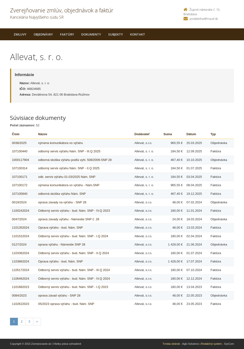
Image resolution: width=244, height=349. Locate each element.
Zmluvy (20, 34)
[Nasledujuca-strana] (37, 322)
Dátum (191, 134)
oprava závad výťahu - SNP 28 (59, 295)
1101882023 (20, 287)
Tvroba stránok (171, 343)
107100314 (19, 168)
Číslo (16, 134)
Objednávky (43, 34)
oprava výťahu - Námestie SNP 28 (61, 244)
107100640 (19, 193)
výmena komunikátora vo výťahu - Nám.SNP (68, 185)
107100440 (19, 151)
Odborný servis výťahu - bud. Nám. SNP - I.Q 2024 (73, 236)
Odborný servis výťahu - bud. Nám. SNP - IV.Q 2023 (74, 210)
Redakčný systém (211, 343)
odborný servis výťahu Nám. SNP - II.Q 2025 (69, 168)
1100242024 (20, 210)
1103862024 (20, 261)
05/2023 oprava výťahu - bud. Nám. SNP (66, 304)
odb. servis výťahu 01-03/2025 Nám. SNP (66, 177)
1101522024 (20, 236)
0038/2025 (19, 143)
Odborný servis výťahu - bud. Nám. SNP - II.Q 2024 (73, 253)
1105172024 (20, 270)
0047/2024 (19, 219)
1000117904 (20, 160)
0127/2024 (19, 244)
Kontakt (137, 34)
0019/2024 (19, 202)
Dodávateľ (142, 134)
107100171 (19, 177)
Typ (213, 134)
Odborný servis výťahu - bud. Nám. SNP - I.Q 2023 (73, 287)
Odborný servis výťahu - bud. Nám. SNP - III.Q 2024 (74, 270)
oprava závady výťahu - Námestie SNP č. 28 (68, 219)
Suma (167, 134)
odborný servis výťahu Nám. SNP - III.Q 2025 (69, 151)
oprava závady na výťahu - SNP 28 (62, 202)
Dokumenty (91, 34)
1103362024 (20, 253)
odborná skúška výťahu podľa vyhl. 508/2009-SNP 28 (75, 160)
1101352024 (20, 227)
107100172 (19, 185)
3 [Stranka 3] (29, 321)
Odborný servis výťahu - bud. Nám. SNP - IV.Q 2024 (74, 278)
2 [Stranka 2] (21, 321)
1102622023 (20, 304)
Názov (42, 134)
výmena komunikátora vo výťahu (60, 143)
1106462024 (20, 278)
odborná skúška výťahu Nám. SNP (62, 193)
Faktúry (67, 34)
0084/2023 (19, 295)
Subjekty (115, 34)
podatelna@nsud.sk (204, 18)
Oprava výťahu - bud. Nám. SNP (60, 227)
